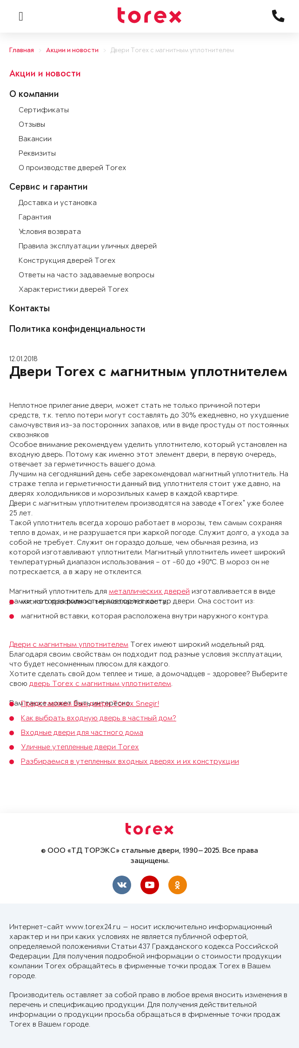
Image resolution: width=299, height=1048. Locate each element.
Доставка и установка (58, 203)
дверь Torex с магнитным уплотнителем (100, 684)
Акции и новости (72, 50)
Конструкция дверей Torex (67, 261)
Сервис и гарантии (48, 187)
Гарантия (35, 217)
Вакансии (35, 139)
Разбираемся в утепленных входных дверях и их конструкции (130, 762)
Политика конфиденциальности (77, 330)
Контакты (29, 309)
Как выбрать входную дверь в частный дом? (98, 718)
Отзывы (32, 125)
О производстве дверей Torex (72, 168)
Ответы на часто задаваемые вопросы (86, 275)
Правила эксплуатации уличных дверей (88, 246)
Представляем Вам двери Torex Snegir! (90, 704)
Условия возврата (50, 232)
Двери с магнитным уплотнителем (68, 645)
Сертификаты (44, 110)
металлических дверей (149, 592)
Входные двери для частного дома (82, 733)
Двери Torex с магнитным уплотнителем (172, 50)
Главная (21, 50)
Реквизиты (37, 154)
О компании (34, 95)
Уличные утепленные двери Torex (80, 747)
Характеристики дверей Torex (74, 290)
